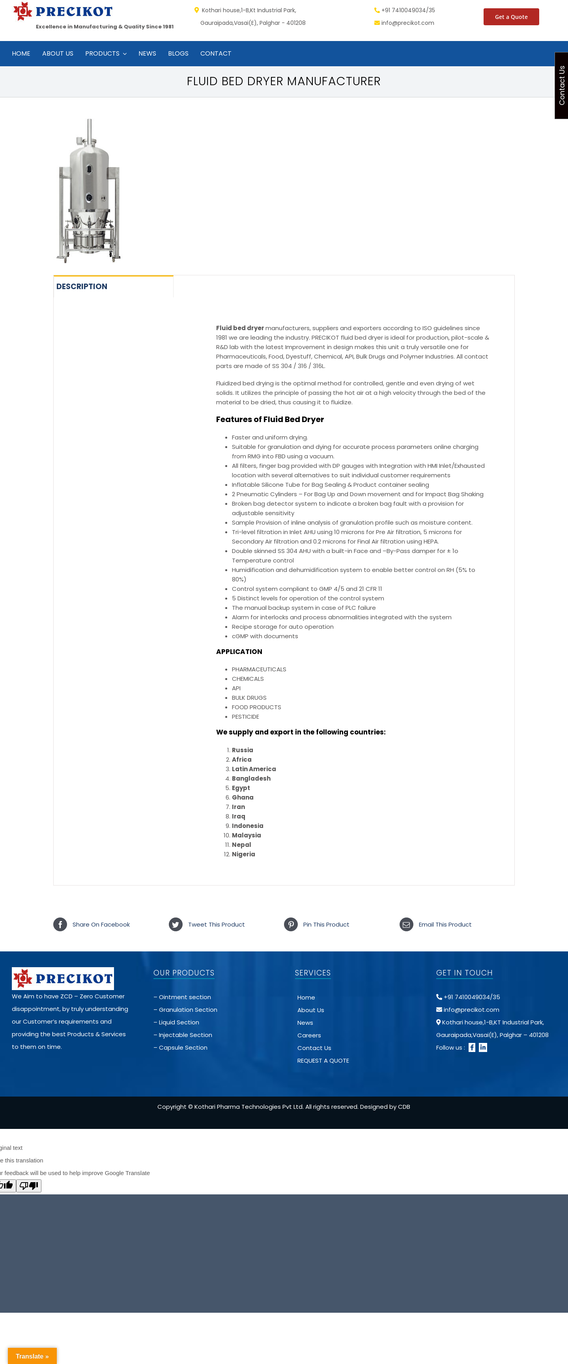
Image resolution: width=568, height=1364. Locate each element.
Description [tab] (81, 286)
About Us (310, 1010)
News (305, 1022)
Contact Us (314, 1048)
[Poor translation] (28, 1185)
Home (306, 997)
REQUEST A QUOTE (323, 1060)
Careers (309, 1035)
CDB (404, 1106)
